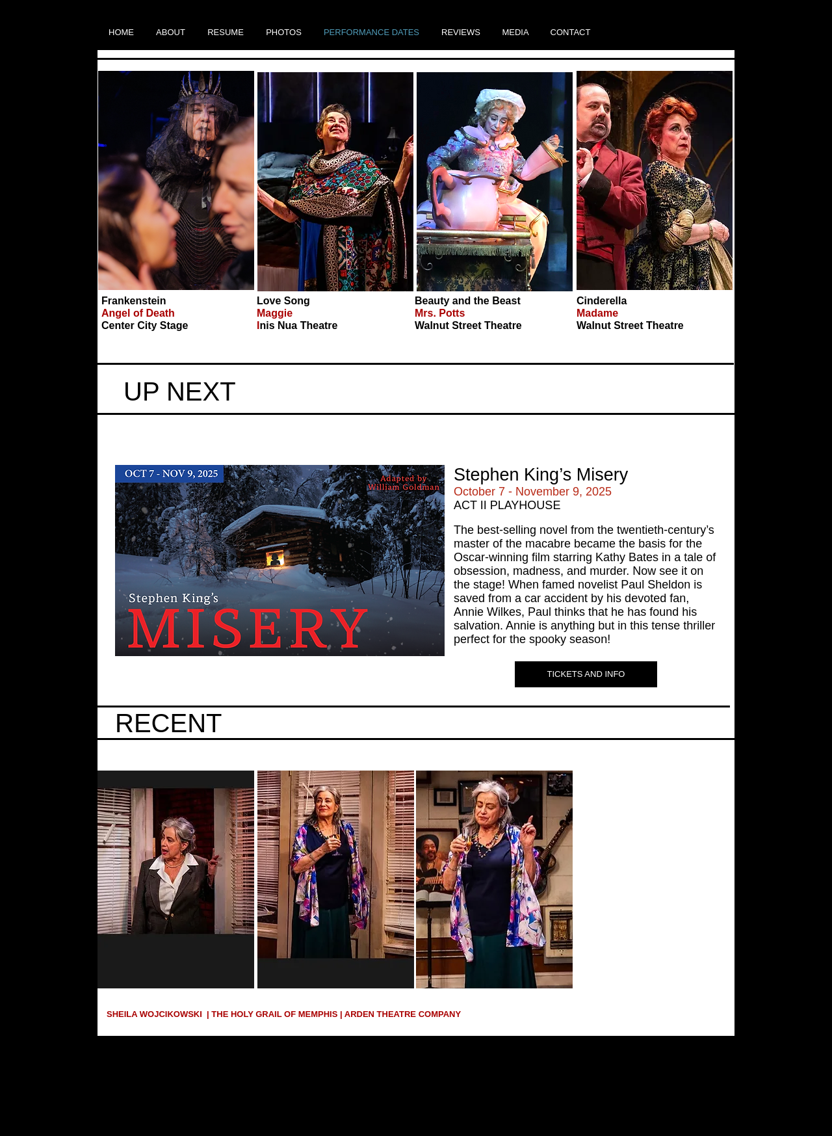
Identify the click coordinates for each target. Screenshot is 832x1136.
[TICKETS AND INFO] (586, 674)
